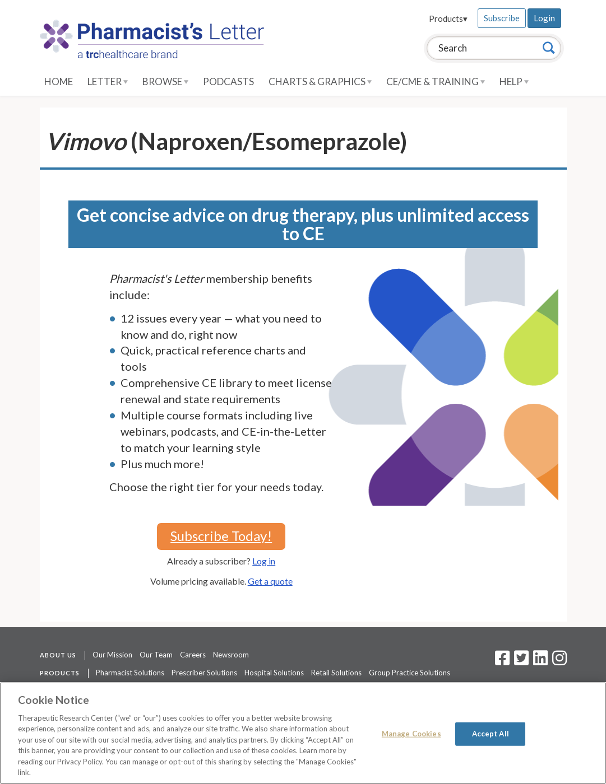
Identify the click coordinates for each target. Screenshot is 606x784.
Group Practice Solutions (409, 672)
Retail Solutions (336, 672)
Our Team (156, 654)
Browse (165, 81)
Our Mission (112, 654)
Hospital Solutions (274, 672)
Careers (193, 654)
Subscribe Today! (221, 536)
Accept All (490, 733)
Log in (263, 561)
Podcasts (228, 81)
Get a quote (270, 581)
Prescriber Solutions (204, 672)
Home (58, 81)
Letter (107, 81)
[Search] (548, 47)
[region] (303, 733)
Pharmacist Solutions (130, 672)
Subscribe (502, 18)
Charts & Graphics (320, 81)
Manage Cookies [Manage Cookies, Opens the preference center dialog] (411, 733)
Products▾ (448, 18)
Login (544, 18)
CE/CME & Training (435, 81)
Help (514, 81)
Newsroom (231, 654)
